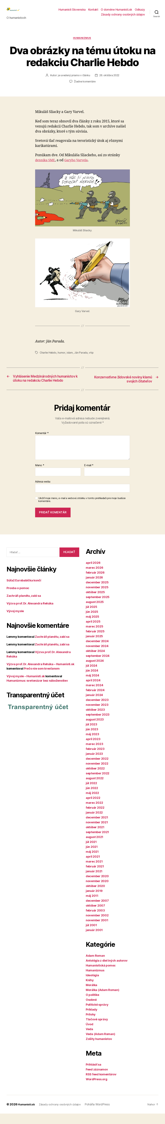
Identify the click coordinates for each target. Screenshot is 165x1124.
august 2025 (95, 612)
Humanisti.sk (27, 1114)
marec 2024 (94, 695)
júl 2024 (91, 676)
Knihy (90, 990)
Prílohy (91, 1025)
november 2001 (97, 930)
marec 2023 (94, 754)
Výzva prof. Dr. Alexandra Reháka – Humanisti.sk (40, 674)
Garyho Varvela (78, 165)
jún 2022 (92, 798)
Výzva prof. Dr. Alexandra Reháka (30, 614)
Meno (39, 476)
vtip (91, 358)
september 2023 (97, 725)
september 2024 (97, 666)
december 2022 (97, 769)
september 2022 (97, 783)
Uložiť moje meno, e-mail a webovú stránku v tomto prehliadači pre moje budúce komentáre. (82, 510)
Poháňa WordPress (101, 1114)
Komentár (42, 443)
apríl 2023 (93, 749)
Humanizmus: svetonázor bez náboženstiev (37, 691)
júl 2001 (91, 935)
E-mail (88, 476)
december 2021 (97, 828)
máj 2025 (92, 627)
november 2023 (97, 715)
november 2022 (97, 774)
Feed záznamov (97, 1080)
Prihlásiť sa (93, 1075)
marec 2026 (94, 578)
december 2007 (97, 911)
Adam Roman (95, 966)
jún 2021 (92, 857)
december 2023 (97, 710)
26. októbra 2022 (109, 80)
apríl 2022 (93, 808)
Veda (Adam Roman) (100, 1044)
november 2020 (97, 891)
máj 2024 (92, 686)
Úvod (89, 1034)
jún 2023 (92, 739)
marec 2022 (94, 813)
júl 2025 (91, 617)
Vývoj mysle (15, 621)
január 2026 (94, 588)
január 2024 (94, 705)
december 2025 (97, 592)
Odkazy (140, 12)
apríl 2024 (93, 690)
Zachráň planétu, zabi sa (24, 606)
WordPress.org (96, 1089)
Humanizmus (82, 43)
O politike (92, 1005)
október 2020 (95, 896)
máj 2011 (92, 906)
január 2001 (94, 940)
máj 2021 (92, 862)
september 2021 (97, 842)
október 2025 (95, 602)
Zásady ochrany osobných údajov (123, 17)
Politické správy (97, 1015)
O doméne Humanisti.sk (116, 12)
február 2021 (95, 877)
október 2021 (95, 837)
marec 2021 (94, 872)
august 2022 (95, 788)
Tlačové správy (97, 1029)
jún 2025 (92, 622)
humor (62, 358)
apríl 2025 (93, 632)
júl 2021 (91, 852)
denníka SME (46, 165)
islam (70, 358)
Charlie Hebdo (48, 358)
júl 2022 (91, 793)
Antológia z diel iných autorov (107, 971)
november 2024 (97, 656)
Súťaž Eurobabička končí (24, 591)
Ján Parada (81, 358)
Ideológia (92, 985)
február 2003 (95, 921)
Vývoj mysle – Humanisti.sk (26, 687)
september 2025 (97, 607)
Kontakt (93, 12)
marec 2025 (94, 637)
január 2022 (94, 823)
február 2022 (95, 818)
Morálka (91, 995)
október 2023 (95, 720)
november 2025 (97, 597)
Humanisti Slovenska (72, 12)
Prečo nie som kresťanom (42, 679)
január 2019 (94, 901)
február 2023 (95, 759)
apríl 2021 (93, 867)
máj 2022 (92, 803)
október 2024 (95, 661)
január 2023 (94, 764)
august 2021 (94, 847)
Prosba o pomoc (18, 598)
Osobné (91, 1010)
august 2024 (95, 671)
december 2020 (97, 886)
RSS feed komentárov (101, 1084)
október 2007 (95, 916)
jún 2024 (92, 681)
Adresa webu (42, 492)
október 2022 (95, 779)
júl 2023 (91, 734)
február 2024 (95, 700)
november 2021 (97, 832)
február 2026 (95, 583)
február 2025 (95, 641)
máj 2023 (92, 744)
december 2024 (97, 651)
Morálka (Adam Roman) (102, 1000)
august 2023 (95, 730)
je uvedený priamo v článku (73, 80)
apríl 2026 (93, 573)
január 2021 (94, 881)
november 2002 (97, 925)
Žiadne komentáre (85, 87)
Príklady (91, 1020)
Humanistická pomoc (101, 976)
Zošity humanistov (99, 1049)
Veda (89, 1039)
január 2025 (94, 646)
